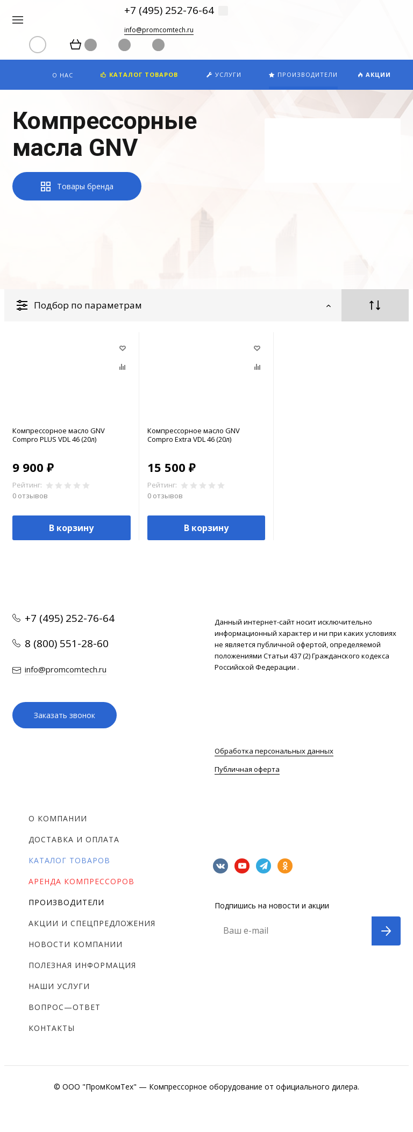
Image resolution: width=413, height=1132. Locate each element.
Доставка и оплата (74, 839)
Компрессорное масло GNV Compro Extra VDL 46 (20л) (193, 435)
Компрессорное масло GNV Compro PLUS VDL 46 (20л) (58, 435)
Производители (66, 902)
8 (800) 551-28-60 (67, 643)
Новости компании (76, 944)
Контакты (52, 1028)
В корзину (71, 528)
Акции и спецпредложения (92, 923)
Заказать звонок (64, 715)
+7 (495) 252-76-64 (169, 10)
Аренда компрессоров (81, 881)
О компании (58, 818)
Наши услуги (59, 986)
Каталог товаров (69, 860)
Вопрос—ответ (65, 1007)
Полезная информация (82, 965)
